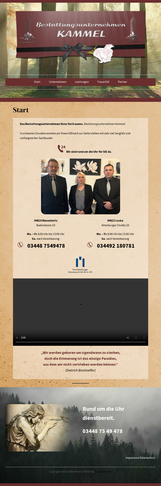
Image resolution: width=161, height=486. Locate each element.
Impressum (132, 458)
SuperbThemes (103, 471)
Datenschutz (148, 458)
